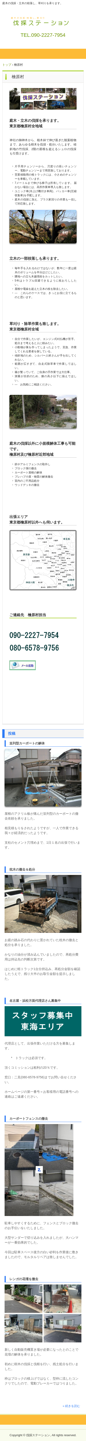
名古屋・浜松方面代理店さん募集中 (35, 1000)
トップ (6, 64)
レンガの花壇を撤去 (23, 1279)
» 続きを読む (71, 1406)
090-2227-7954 (48, 35)
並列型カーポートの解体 (27, 743)
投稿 (11, 733)
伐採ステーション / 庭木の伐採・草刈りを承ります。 (43, 20)
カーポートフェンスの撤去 (28, 1118)
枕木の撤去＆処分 (22, 869)
